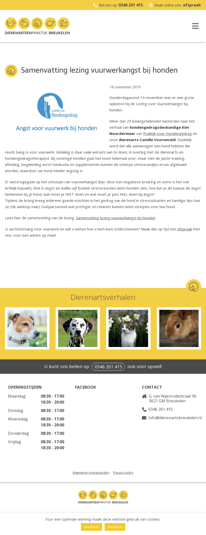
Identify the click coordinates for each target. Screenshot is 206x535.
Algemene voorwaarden (91, 472)
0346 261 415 (131, 5)
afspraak (192, 5)
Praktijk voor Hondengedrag (167, 133)
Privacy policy (123, 472)
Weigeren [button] (115, 527)
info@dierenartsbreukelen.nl (175, 417)
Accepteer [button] (91, 527)
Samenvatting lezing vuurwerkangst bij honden (115, 217)
